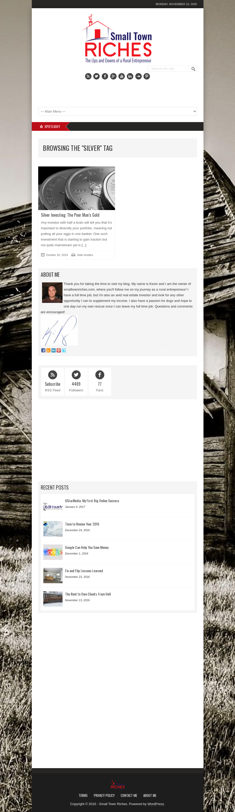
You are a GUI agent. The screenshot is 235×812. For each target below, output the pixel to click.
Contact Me (129, 795)
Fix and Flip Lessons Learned (84, 570)
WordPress (156, 804)
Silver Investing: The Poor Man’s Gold (70, 215)
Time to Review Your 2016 (82, 524)
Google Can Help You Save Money (86, 547)
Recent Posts (55, 487)
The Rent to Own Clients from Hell (88, 594)
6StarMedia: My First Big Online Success (92, 500)
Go (193, 69)
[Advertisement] (136, 89)
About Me (149, 795)
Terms (83, 795)
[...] (83, 245)
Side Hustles (85, 254)
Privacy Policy (104, 795)
